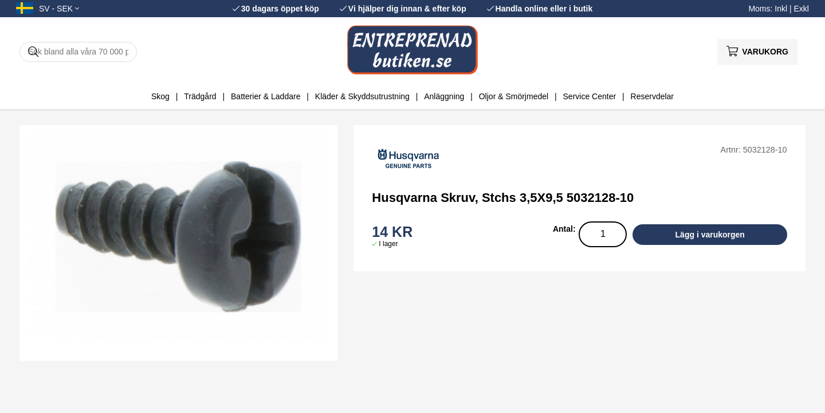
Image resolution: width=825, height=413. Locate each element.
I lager (388, 244)
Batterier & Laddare (265, 96)
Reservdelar (652, 96)
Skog (160, 96)
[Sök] (78, 52)
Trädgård (200, 96)
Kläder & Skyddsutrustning (362, 96)
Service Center (589, 96)
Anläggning (444, 96)
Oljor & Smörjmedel (513, 96)
